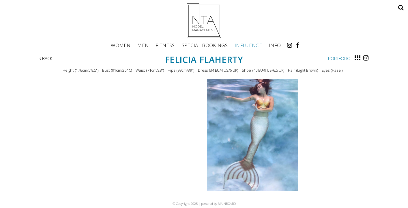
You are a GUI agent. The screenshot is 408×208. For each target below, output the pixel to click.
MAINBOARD (227, 203)
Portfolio (339, 58)
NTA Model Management (204, 20)
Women (120, 45)
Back (46, 58)
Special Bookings (205, 45)
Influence (248, 45)
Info (275, 45)
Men (143, 45)
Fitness (165, 45)
